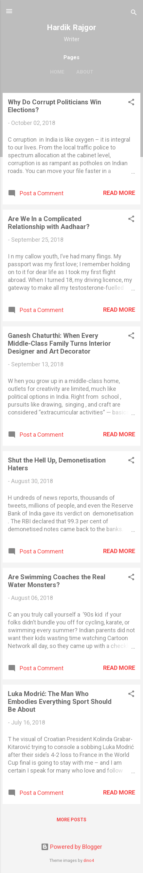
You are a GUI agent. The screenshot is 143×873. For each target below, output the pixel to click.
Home (57, 72)
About (84, 72)
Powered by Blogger (71, 846)
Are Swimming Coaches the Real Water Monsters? (56, 581)
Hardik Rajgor (71, 27)
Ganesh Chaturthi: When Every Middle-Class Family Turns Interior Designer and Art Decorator (59, 343)
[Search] (134, 13)
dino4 (88, 860)
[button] (131, 103)
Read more (119, 192)
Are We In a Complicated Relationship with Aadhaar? (49, 223)
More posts (71, 819)
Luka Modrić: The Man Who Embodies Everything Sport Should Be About (60, 701)
